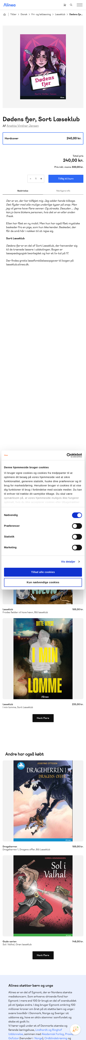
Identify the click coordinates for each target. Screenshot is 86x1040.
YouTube (47, 1007)
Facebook (39, 1007)
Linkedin (55, 1007)
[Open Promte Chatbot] (75, 1029)
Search (71, 5)
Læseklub (60, 14)
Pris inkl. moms (62, 167)
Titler (13, 14)
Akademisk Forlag (53, 814)
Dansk (24, 14)
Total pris (78, 156)
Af (4, 126)
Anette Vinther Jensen (23, 126)
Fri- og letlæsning (41, 14)
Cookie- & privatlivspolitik (40, 1025)
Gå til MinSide (18, 956)
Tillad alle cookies (43, 572)
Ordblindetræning (55, 818)
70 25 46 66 (23, 852)
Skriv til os (23, 859)
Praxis (69, 814)
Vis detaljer (68, 561)
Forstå (12, 822)
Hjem (4, 14)
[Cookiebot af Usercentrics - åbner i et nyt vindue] (66, 455)
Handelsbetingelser (65, 1025)
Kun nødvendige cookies (43, 582)
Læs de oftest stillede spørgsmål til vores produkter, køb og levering (34, 935)
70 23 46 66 (23, 907)
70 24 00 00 (24, 988)
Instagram (30, 1007)
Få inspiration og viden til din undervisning (34, 878)
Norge (38, 818)
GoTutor (13, 818)
